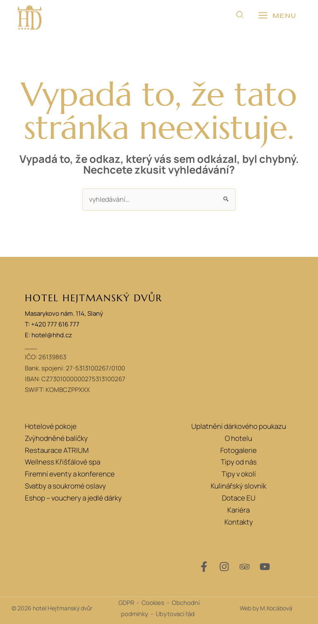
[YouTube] (265, 566)
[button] (240, 16)
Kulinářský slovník (238, 486)
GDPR (126, 602)
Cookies (153, 602)
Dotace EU (238, 498)
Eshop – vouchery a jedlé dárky (73, 498)
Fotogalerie (238, 450)
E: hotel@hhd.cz (48, 335)
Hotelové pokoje (51, 426)
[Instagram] (224, 566)
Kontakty (238, 522)
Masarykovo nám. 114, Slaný (64, 313)
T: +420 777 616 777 (52, 324)
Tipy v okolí (239, 474)
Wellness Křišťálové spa (62, 462)
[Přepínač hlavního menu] (277, 15)
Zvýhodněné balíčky (56, 438)
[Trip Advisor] (244, 566)
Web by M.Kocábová (266, 608)
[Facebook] (204, 566)
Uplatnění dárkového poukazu (238, 426)
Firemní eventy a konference (70, 474)
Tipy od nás (239, 462)
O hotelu (238, 438)
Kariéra (238, 510)
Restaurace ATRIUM (57, 450)
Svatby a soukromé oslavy (65, 486)
